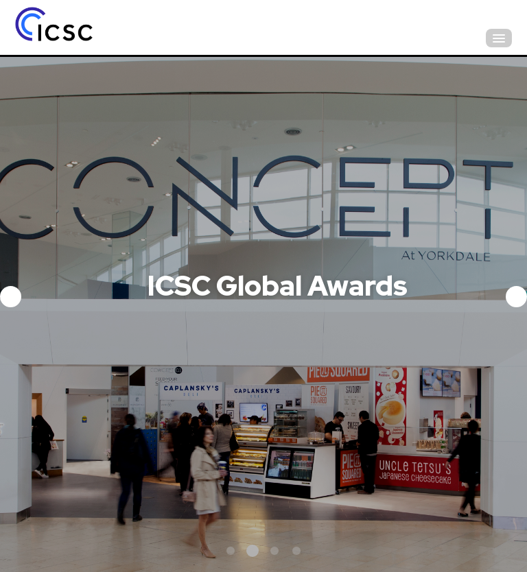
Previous (10, 296)
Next (516, 296)
